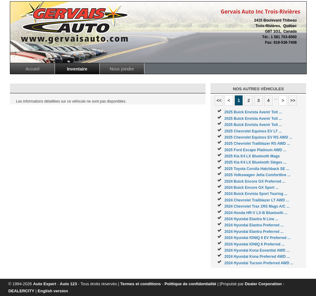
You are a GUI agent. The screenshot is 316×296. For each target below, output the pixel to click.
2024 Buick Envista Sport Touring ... (255, 194)
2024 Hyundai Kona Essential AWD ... (256, 250)
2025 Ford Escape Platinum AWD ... (255, 150)
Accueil (32, 69)
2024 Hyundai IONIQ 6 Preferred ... (254, 244)
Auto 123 (68, 284)
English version (53, 291)
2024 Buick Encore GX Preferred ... (254, 181)
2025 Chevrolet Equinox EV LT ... (253, 131)
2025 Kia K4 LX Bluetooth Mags (252, 156)
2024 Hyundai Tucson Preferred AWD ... (258, 263)
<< (219, 100)
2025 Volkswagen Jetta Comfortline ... (257, 175)
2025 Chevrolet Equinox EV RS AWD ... (258, 137)
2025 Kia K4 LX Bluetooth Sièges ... (255, 162)
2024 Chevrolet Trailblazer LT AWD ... (256, 200)
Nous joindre (122, 69)
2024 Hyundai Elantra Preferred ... (253, 225)
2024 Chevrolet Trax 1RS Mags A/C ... (256, 206)
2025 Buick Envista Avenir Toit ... (253, 112)
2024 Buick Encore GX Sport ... (251, 187)
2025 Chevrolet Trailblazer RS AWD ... (257, 143)
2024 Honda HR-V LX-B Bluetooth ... (255, 213)
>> (292, 100)
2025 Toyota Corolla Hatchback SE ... (256, 169)
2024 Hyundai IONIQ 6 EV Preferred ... (257, 238)
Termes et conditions (140, 284)
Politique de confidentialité (190, 284)
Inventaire (77, 69)
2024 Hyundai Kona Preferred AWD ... (257, 256)
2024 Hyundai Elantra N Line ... (251, 219)
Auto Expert (44, 284)
